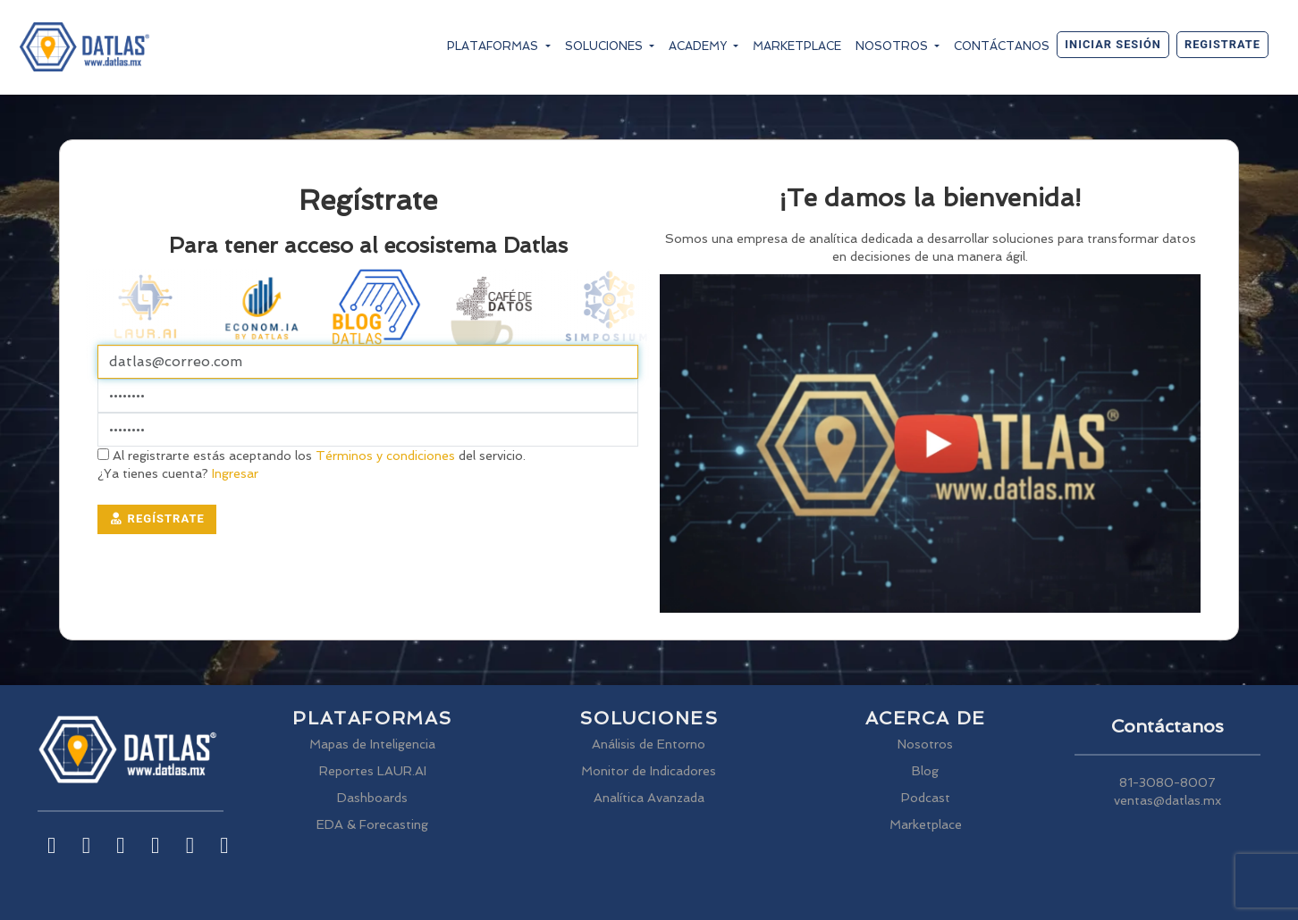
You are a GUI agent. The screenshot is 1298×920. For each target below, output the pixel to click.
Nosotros (925, 744)
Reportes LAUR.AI (372, 771)
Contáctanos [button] (1001, 46)
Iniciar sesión (1113, 44)
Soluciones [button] (605, 46)
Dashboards (372, 797)
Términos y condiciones (385, 455)
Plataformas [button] (494, 46)
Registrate (1222, 44)
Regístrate (157, 518)
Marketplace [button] (797, 46)
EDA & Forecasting (372, 824)
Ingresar (233, 473)
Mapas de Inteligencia (372, 744)
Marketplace (925, 824)
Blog (925, 771)
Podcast (925, 797)
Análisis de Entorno (648, 744)
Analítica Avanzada (649, 797)
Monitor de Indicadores (648, 771)
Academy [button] (699, 46)
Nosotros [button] (893, 46)
